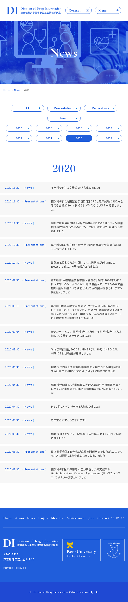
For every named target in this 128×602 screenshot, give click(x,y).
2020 (79, 138)
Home (6, 90)
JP (117, 517)
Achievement (76, 518)
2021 (49, 138)
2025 (49, 128)
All (27, 108)
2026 (19, 128)
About (19, 518)
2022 (19, 138)
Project (43, 518)
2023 (109, 128)
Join (91, 518)
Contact (75, 11)
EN (123, 517)
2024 (79, 128)
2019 (109, 138)
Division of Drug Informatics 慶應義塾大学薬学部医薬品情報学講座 (34, 10)
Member (57, 518)
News (17, 90)
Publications (100, 108)
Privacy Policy (12, 568)
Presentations (64, 108)
